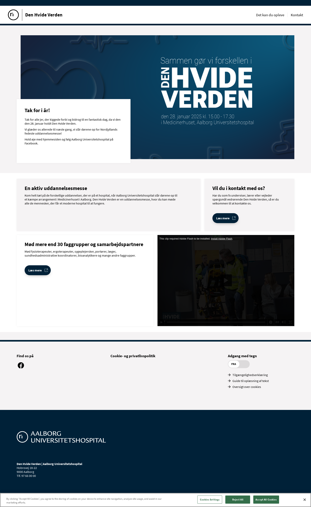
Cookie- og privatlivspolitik (132, 355)
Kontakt (297, 14)
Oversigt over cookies (246, 387)
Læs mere (222, 218)
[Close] (304, 500)
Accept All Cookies (266, 500)
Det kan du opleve (270, 14)
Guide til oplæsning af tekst (250, 381)
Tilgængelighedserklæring (250, 375)
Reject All (237, 500)
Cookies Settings (210, 500)
